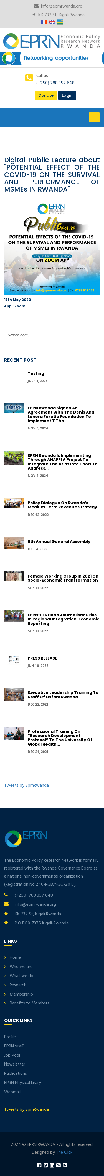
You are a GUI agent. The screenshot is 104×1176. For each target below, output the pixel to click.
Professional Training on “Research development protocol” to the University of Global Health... (60, 738)
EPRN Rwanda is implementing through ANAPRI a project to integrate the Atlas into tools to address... (63, 462)
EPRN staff (14, 1046)
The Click (64, 1152)
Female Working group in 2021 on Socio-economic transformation (63, 578)
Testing (36, 373)
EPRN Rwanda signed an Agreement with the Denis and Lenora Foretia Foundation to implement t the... (61, 414)
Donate (46, 95)
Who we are (21, 966)
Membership (21, 994)
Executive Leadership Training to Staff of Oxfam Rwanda (63, 694)
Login (67, 95)
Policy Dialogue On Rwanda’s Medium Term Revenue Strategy (62, 505)
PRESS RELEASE (42, 658)
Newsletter (14, 1064)
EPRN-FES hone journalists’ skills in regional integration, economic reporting (63, 619)
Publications (15, 1073)
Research (18, 985)
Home (15, 957)
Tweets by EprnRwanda (26, 785)
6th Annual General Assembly (59, 541)
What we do (21, 976)
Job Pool (12, 1055)
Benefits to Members (29, 1003)
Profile (10, 1037)
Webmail (12, 1092)
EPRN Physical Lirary (22, 1082)
